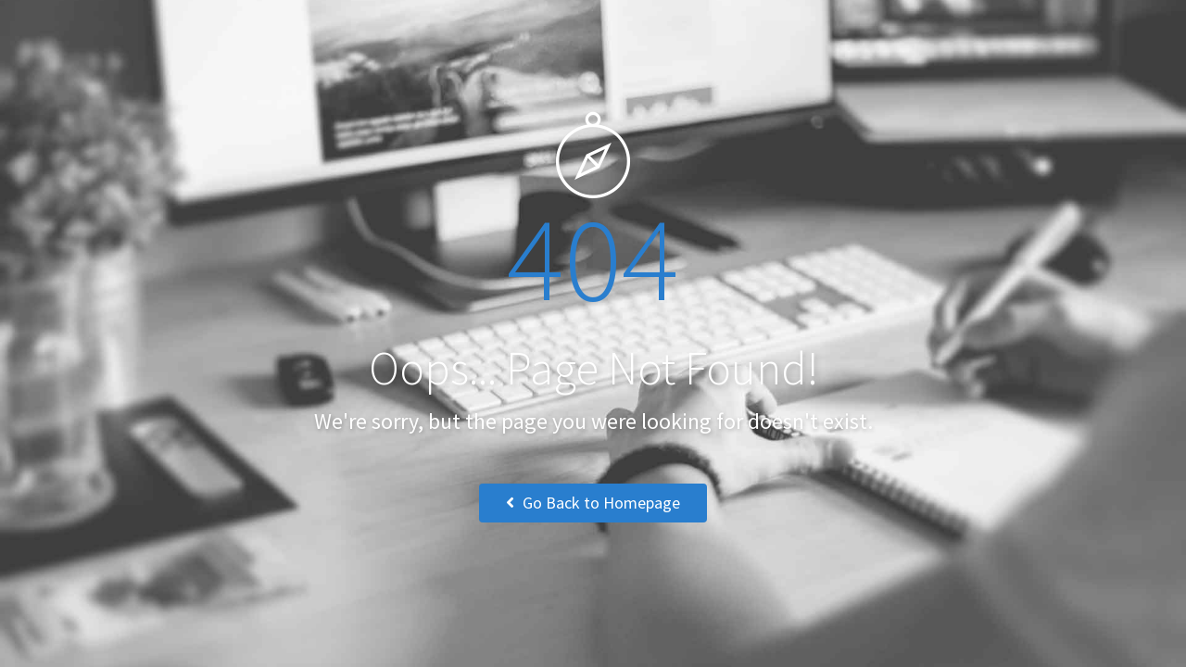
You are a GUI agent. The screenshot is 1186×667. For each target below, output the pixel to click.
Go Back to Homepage (593, 502)
